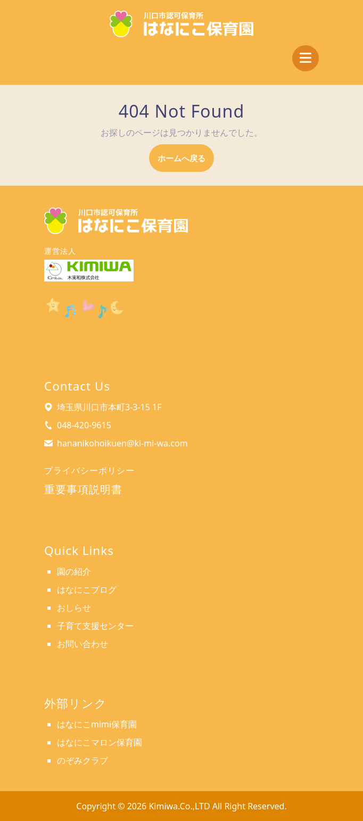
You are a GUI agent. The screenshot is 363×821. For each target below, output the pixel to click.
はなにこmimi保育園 (97, 724)
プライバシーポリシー (89, 470)
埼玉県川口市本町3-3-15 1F (109, 407)
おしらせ (74, 607)
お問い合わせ (82, 644)
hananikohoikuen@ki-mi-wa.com (122, 443)
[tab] (305, 58)
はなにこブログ (87, 589)
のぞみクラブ (82, 760)
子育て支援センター (95, 626)
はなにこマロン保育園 (99, 742)
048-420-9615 (84, 425)
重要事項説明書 (83, 489)
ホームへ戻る (186, 161)
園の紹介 (74, 571)
